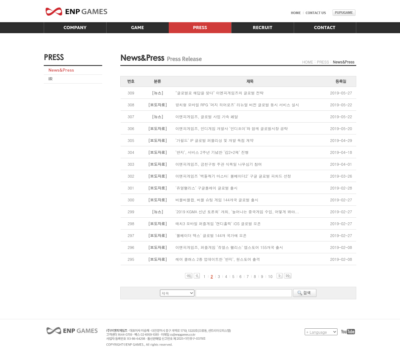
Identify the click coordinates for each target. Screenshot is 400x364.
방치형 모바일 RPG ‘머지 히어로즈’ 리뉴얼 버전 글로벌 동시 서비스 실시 (237, 104)
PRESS (323, 61)
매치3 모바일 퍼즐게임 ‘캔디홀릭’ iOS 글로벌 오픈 (218, 223)
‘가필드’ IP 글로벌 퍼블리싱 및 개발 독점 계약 (214, 140)
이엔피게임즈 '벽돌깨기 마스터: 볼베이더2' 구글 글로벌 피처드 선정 (233, 176)
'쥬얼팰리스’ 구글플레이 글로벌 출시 (206, 187)
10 (270, 276)
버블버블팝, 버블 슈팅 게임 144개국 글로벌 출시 (216, 199)
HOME (307, 61)
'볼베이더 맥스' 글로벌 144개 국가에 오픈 (211, 235)
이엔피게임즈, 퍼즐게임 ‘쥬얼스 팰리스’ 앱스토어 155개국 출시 (229, 247)
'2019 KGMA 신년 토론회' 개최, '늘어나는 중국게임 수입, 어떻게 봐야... (237, 211)
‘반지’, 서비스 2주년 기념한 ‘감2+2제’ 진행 (212, 152)
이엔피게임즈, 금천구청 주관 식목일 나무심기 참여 (218, 164)
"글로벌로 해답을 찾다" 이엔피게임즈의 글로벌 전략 (219, 92)
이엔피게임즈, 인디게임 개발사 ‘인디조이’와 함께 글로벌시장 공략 (231, 128)
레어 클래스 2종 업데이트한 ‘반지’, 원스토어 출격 (217, 259)
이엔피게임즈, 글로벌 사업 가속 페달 (206, 116)
